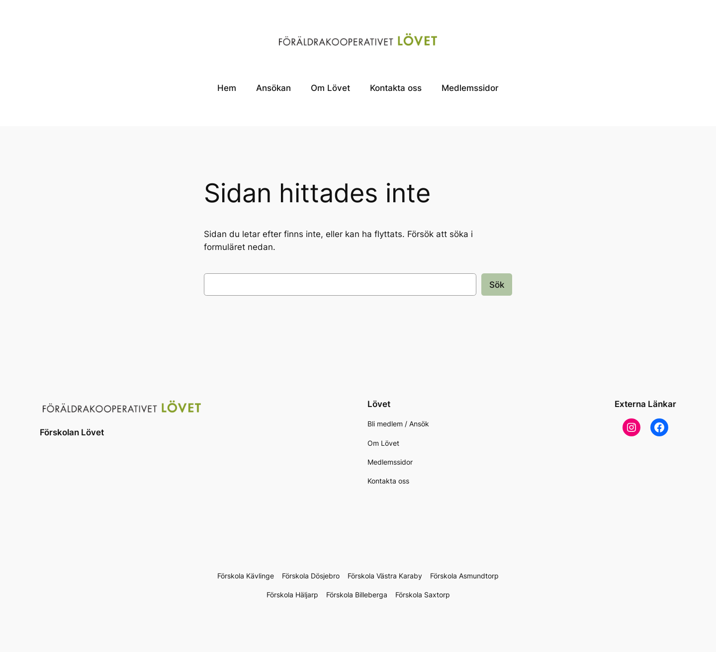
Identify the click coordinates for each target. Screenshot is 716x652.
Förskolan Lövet (72, 432)
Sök (496, 285)
